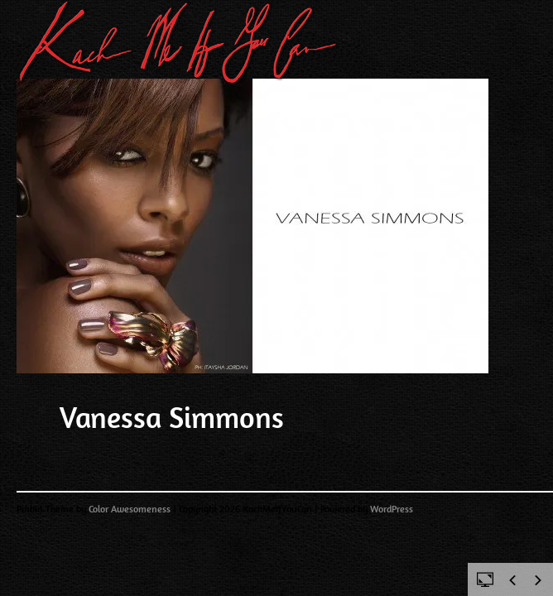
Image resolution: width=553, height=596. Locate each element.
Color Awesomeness (130, 509)
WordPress (391, 509)
